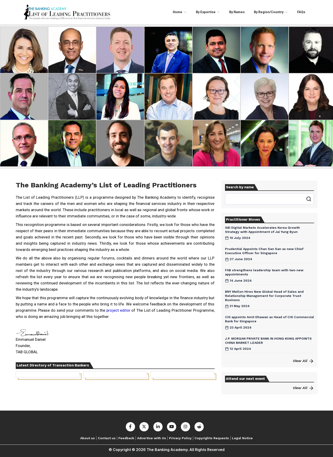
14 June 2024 (238, 280)
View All (303, 361)
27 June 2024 (238, 259)
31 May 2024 (237, 306)
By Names (237, 12)
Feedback (126, 438)
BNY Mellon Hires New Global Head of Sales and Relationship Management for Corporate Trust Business (264, 296)
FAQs (301, 12)
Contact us (107, 438)
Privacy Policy (180, 438)
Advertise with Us (151, 438)
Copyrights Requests (211, 438)
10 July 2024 (237, 238)
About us (87, 438)
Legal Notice (242, 438)
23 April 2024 (238, 327)
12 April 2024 (238, 348)
